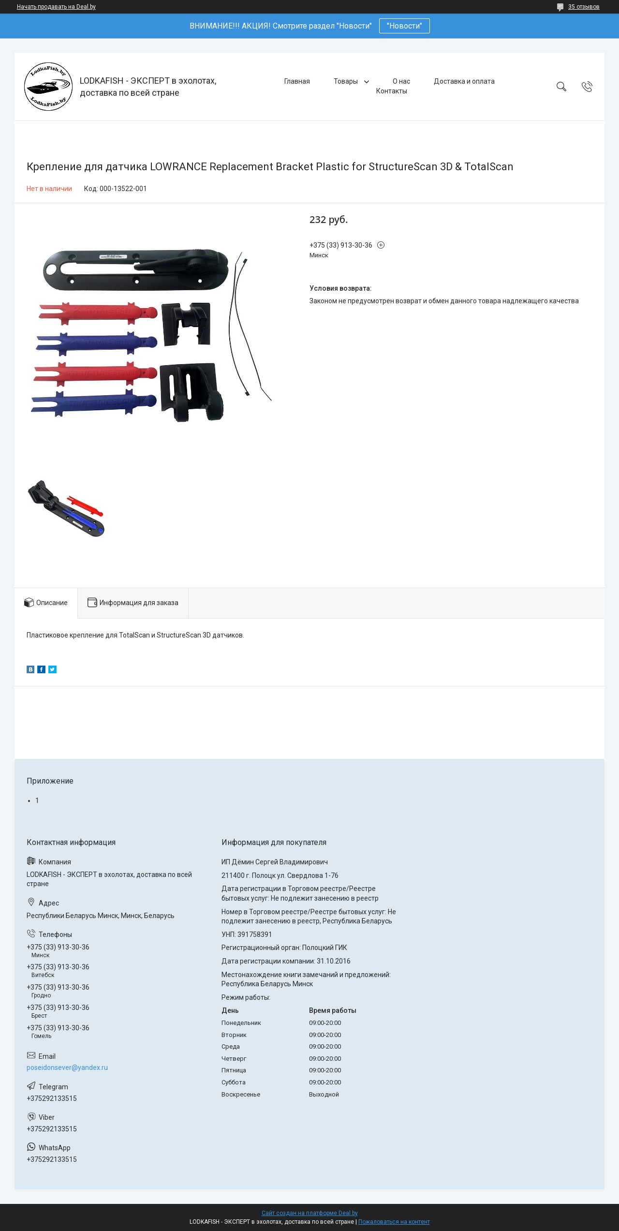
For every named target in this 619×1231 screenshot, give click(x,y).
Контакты (391, 91)
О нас (401, 81)
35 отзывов (584, 6)
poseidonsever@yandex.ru (67, 1067)
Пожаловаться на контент (394, 1221)
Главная (297, 81)
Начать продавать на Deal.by (56, 6)
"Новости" (404, 25)
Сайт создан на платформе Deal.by (310, 1213)
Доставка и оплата (464, 81)
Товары (346, 81)
